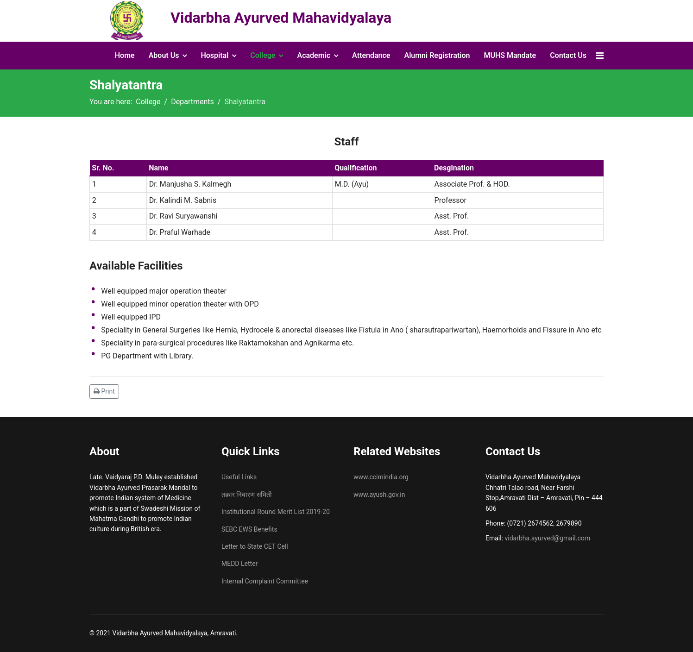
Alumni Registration (437, 55)
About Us (164, 55)
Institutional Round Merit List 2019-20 (275, 511)
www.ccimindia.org (381, 477)
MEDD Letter (239, 563)
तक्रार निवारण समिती (246, 494)
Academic (313, 55)
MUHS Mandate (510, 55)
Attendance (371, 55)
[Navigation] (600, 55)
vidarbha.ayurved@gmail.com (547, 538)
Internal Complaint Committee (264, 581)
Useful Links (239, 477)
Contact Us (568, 55)
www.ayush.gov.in (379, 494)
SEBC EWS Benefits (249, 529)
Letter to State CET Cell (254, 546)
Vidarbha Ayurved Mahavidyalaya (280, 17)
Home (125, 55)
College (262, 55)
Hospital (214, 55)
